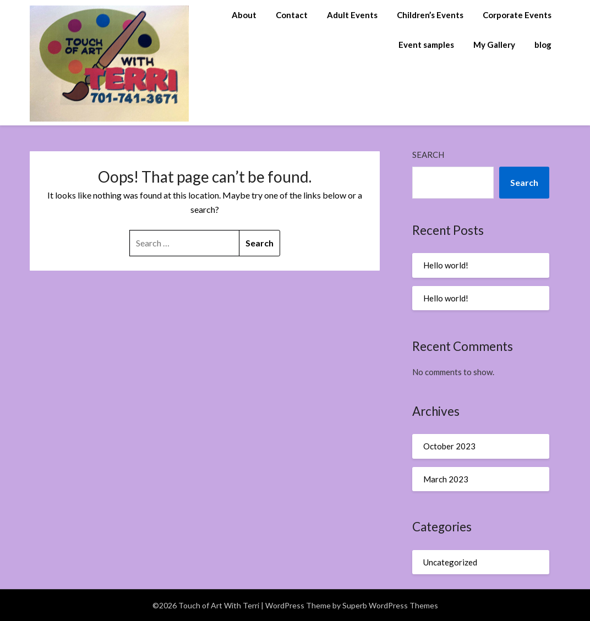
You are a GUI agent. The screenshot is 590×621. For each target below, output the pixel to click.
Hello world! (445, 265)
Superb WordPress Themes (390, 605)
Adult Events (352, 15)
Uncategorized (450, 562)
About (244, 15)
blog (542, 45)
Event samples (426, 45)
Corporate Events (517, 15)
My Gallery (494, 45)
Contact (292, 15)
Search (428, 155)
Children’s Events (430, 15)
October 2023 (449, 446)
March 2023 (445, 479)
